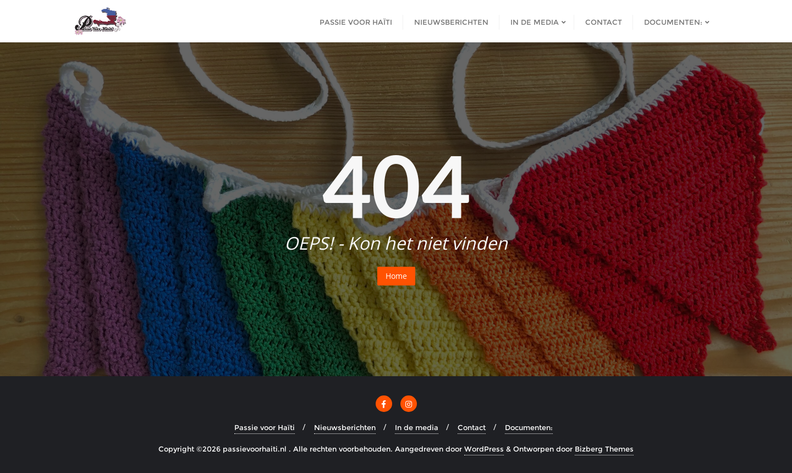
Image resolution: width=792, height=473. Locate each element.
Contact (472, 427)
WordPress (484, 448)
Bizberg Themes (604, 448)
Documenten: (529, 427)
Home (396, 276)
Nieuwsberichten (345, 427)
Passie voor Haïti (264, 427)
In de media (416, 427)
